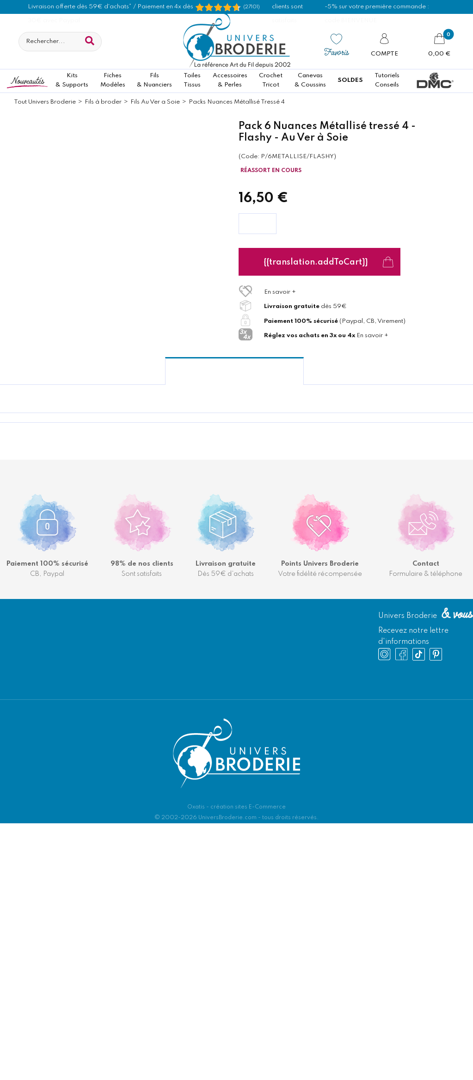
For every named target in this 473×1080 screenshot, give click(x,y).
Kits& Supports (71, 80)
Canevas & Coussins (310, 80)
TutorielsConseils (387, 80)
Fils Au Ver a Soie (155, 102)
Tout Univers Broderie (45, 102)
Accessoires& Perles (230, 80)
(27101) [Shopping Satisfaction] (251, 7)
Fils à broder (103, 102)
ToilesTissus (192, 80)
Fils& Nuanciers (154, 80)
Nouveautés (27, 80)
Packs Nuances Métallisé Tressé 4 (237, 102)
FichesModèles (112, 80)
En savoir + (280, 292)
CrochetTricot (271, 80)
